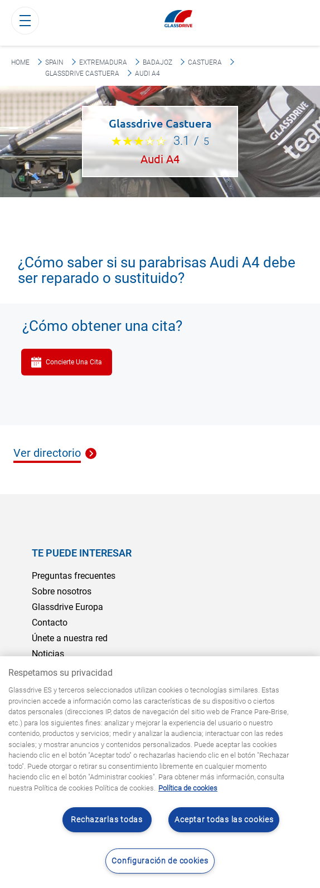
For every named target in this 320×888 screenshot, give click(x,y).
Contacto (49, 622)
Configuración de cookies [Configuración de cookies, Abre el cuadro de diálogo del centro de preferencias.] (159, 861)
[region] (160, 772)
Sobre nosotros (61, 591)
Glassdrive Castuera (82, 73)
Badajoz (157, 62)
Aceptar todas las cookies (223, 819)
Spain (54, 62)
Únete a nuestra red (70, 638)
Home (20, 62)
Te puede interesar (82, 553)
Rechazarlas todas (106, 819)
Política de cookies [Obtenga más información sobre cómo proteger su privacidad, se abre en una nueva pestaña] (187, 788)
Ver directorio (47, 453)
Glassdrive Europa (67, 607)
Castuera (205, 62)
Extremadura (103, 62)
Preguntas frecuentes (73, 575)
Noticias (48, 653)
